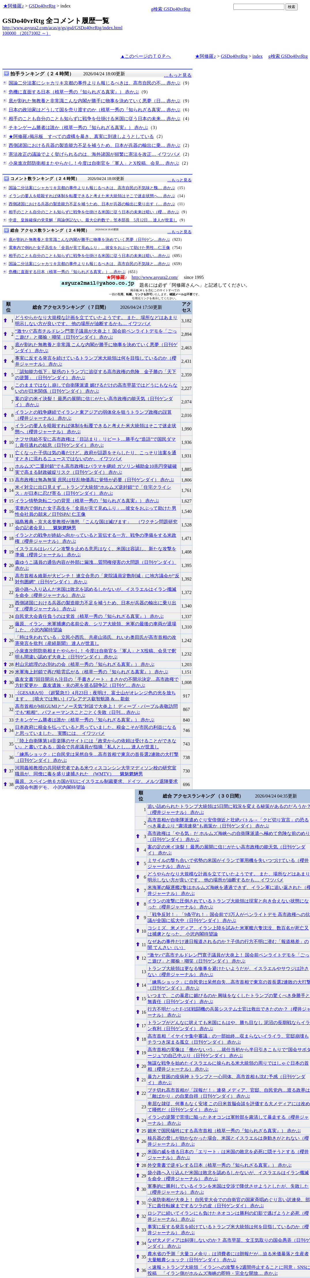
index (257, 56)
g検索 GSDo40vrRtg (170, 9)
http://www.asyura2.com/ (155, 277)
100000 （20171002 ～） (26, 33)
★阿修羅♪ (13, 5)
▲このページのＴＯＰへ (145, 56)
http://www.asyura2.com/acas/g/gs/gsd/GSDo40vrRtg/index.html (62, 27)
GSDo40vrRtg (42, 5)
